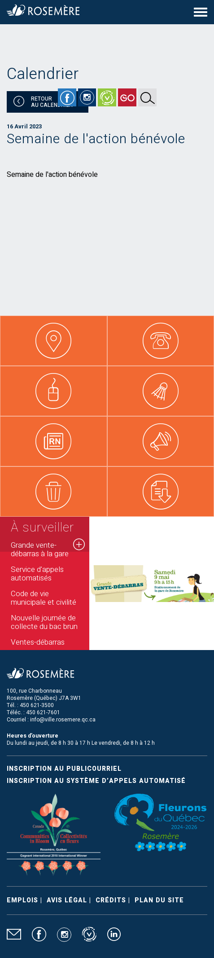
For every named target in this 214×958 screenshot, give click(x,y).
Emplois (22, 900)
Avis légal (67, 900)
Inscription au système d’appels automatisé (96, 781)
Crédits (111, 900)
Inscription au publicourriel (64, 768)
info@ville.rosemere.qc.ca (63, 720)
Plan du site (159, 900)
